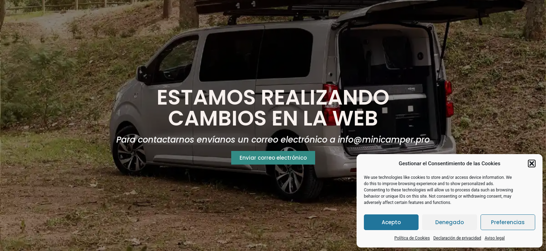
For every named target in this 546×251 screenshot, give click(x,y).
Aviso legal (495, 238)
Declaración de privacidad (457, 238)
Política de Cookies (412, 238)
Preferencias (508, 222)
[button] (531, 163)
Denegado (449, 222)
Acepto (391, 222)
